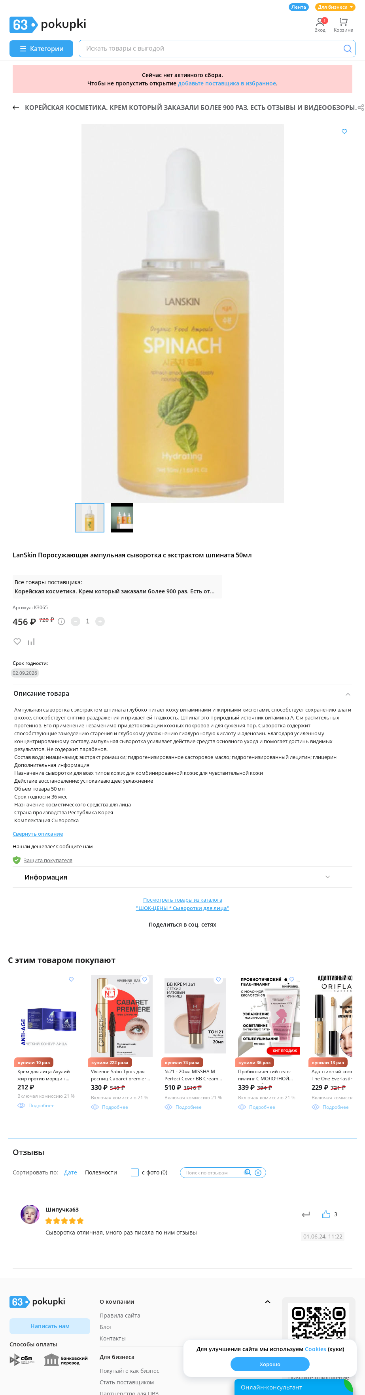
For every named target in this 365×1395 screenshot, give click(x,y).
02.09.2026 (25, 673)
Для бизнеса (335, 7)
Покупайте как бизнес (129, 1370)
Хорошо (270, 1364)
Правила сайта (120, 1315)
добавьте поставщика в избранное (227, 83)
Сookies (315, 1349)
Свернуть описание (38, 833)
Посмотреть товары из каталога (182, 904)
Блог (106, 1327)
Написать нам (50, 1326)
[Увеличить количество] (100, 621)
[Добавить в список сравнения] (31, 641)
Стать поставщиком (127, 1382)
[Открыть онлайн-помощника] (294, 1387)
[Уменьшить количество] (75, 621)
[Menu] (41, 48)
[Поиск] (347, 48)
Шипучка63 (62, 1209)
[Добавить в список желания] (344, 131)
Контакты (113, 1338)
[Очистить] (258, 1172)
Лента (298, 7)
